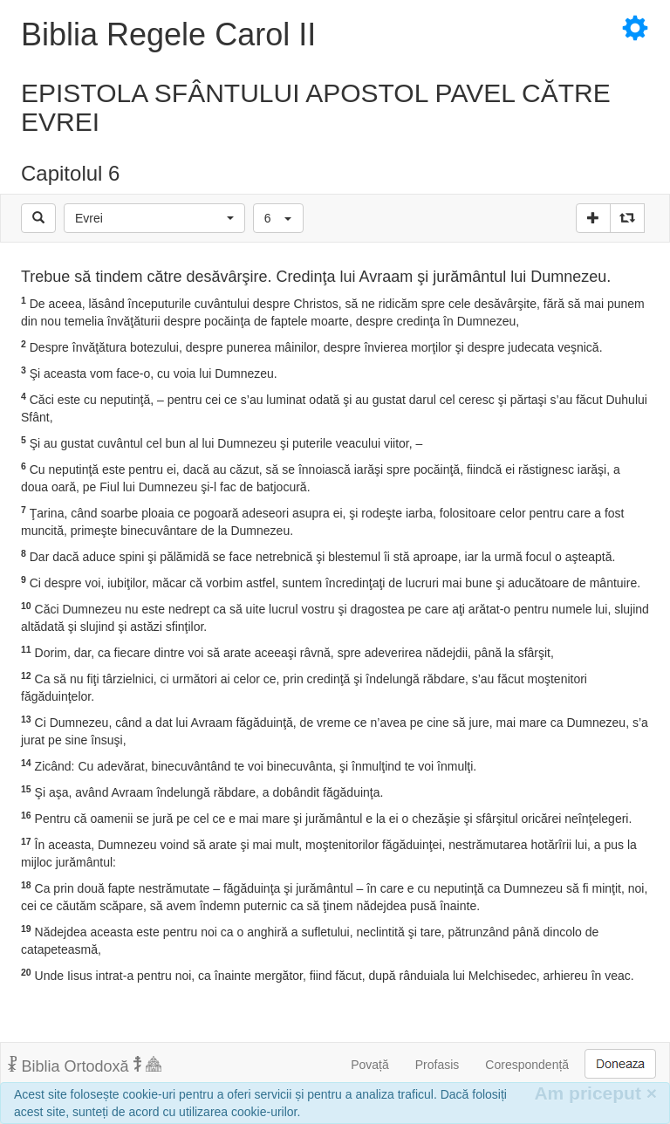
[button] (154, 218)
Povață (370, 1065)
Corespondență (527, 1065)
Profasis (437, 1065)
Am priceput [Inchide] (595, 1093)
